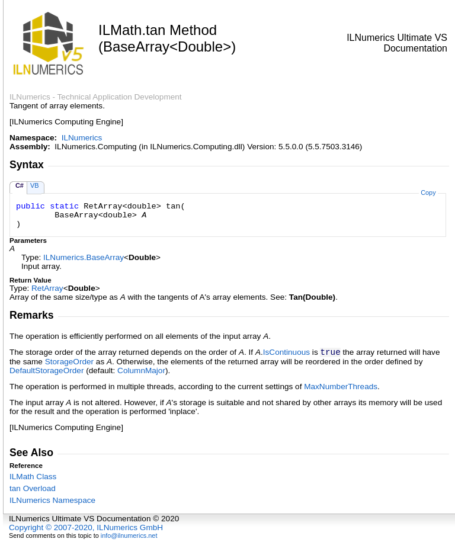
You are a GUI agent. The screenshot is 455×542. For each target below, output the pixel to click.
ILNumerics (82, 137)
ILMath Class (32, 476)
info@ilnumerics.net (129, 535)
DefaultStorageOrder (46, 370)
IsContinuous (286, 352)
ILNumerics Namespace (52, 500)
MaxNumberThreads (340, 386)
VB (34, 185)
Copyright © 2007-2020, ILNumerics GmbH (86, 527)
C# (19, 185)
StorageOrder (69, 361)
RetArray (47, 288)
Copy (428, 192)
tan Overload (32, 488)
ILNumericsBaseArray (83, 257)
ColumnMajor (141, 370)
